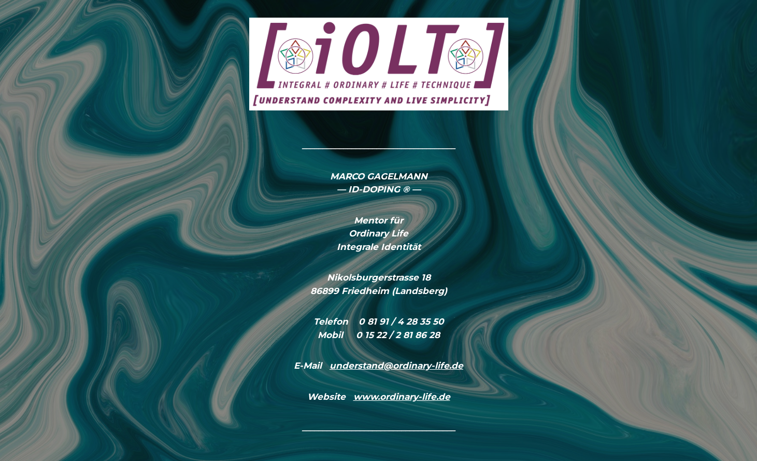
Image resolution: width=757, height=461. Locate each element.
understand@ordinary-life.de (396, 365)
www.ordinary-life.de (401, 397)
